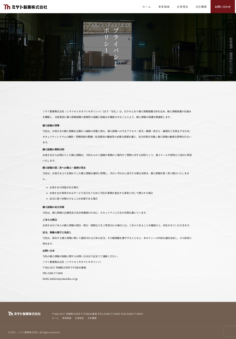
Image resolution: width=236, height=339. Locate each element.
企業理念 (182, 6)
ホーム (146, 6)
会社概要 (201, 6)
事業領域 (164, 6)
